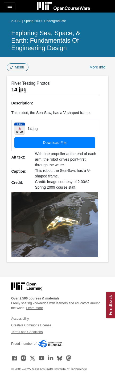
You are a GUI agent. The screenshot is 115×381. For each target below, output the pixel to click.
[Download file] (19, 129)
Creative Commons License (31, 325)
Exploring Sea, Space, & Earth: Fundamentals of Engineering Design (45, 40)
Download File (55, 142)
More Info (97, 67)
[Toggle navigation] (9, 6)
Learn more (34, 308)
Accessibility (20, 319)
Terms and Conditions (27, 332)
